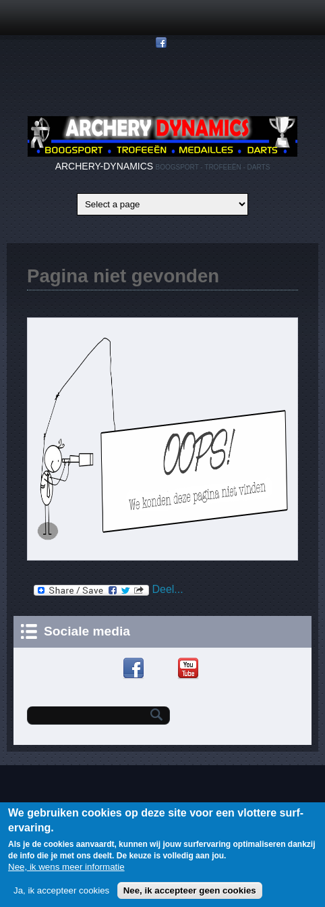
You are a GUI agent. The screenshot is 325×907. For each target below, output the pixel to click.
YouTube (189, 668)
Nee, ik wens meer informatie (66, 871)
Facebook (135, 668)
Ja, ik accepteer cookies (61, 894)
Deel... (108, 590)
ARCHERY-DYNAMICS (104, 166)
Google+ (162, 668)
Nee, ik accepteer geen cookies (189, 894)
